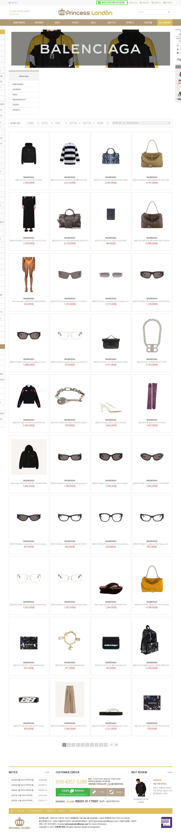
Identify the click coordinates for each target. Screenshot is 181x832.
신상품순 (30, 123)
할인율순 (100, 123)
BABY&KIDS (18, 84)
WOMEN (17, 89)
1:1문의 (109, 784)
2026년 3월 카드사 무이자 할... (23, 785)
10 (106, 745)
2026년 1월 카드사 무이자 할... (23, 790)
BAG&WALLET (19, 100)
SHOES (16, 105)
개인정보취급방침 (35, 811)
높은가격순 (87, 123)
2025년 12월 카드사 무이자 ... (22, 795)
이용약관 (49, 811)
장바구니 (157, 3)
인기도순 (44, 123)
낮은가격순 (73, 123)
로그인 (134, 3)
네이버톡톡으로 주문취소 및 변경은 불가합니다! (73, 792)
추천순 (57, 123)
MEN (15, 95)
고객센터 (169, 3)
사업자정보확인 (74, 811)
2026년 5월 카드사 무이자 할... (23, 780)
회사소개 (20, 811)
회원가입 (146, 3)
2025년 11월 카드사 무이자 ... (22, 801)
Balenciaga (23, 76)
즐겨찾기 (15, 3)
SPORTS (16, 110)
